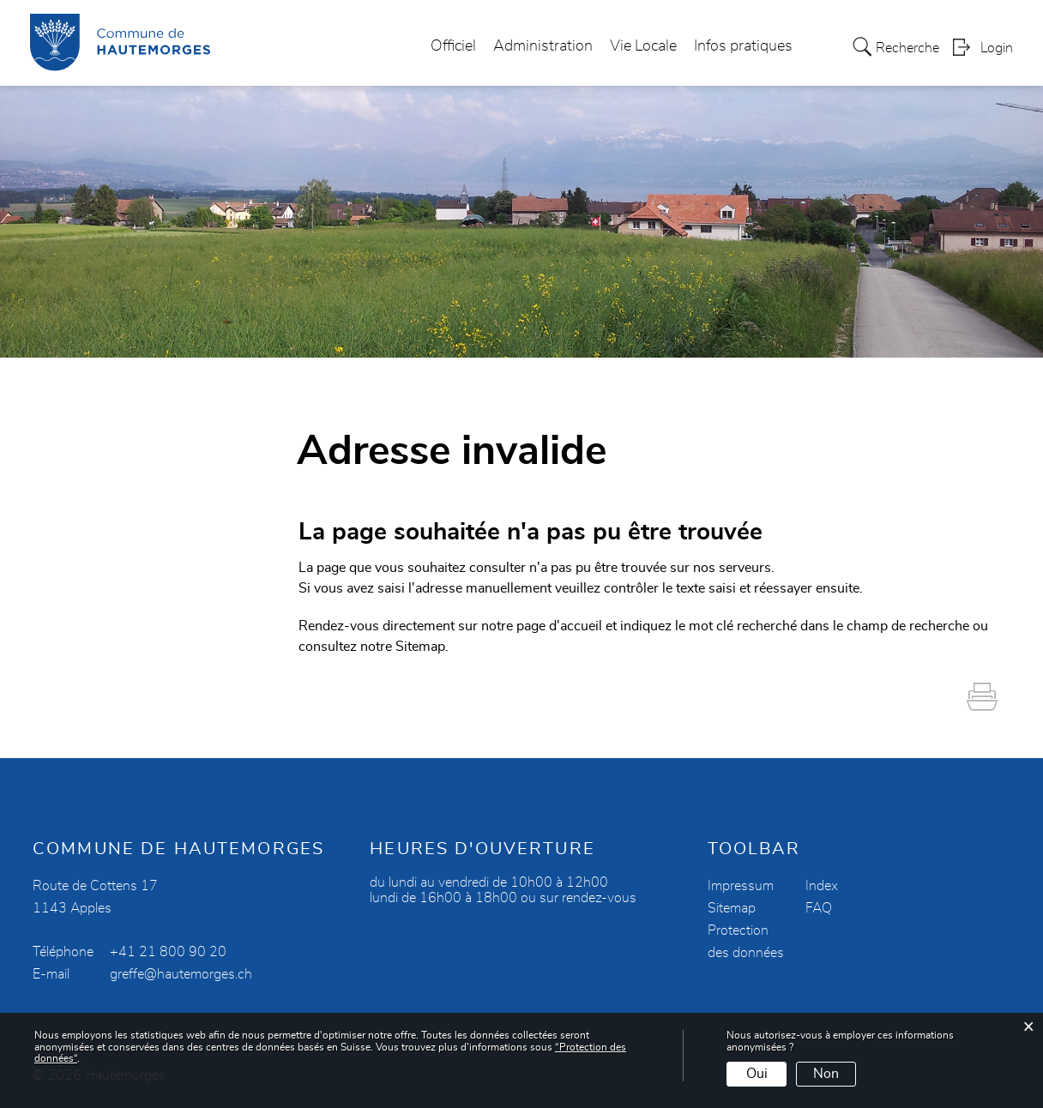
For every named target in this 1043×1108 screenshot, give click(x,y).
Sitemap (732, 908)
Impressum (741, 886)
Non (826, 1074)
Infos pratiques (743, 46)
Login (996, 48)
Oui (757, 1074)
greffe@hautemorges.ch (181, 974)
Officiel (453, 46)
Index (821, 886)
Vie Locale (643, 46)
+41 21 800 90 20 (168, 952)
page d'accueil (559, 626)
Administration (543, 46)
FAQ (818, 908)
